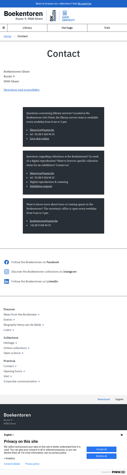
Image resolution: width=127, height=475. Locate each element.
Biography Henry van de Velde (22, 325)
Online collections (15, 348)
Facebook (53, 262)
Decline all (101, 456)
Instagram (70, 271)
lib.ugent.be (84, 3)
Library (27, 28)
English (119, 399)
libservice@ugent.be (42, 129)
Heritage (67, 28)
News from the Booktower (20, 314)
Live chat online (39, 138)
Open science (12, 353)
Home (7, 36)
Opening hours (13, 371)
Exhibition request (41, 186)
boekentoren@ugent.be (44, 220)
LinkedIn (52, 281)
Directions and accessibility (22, 90)
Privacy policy (32, 464)
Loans (7, 330)
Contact (9, 366)
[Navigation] (3, 28)
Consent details (12, 464)
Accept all (101, 449)
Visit (6, 376)
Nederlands (104, 399)
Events (8, 319)
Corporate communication (20, 381)
